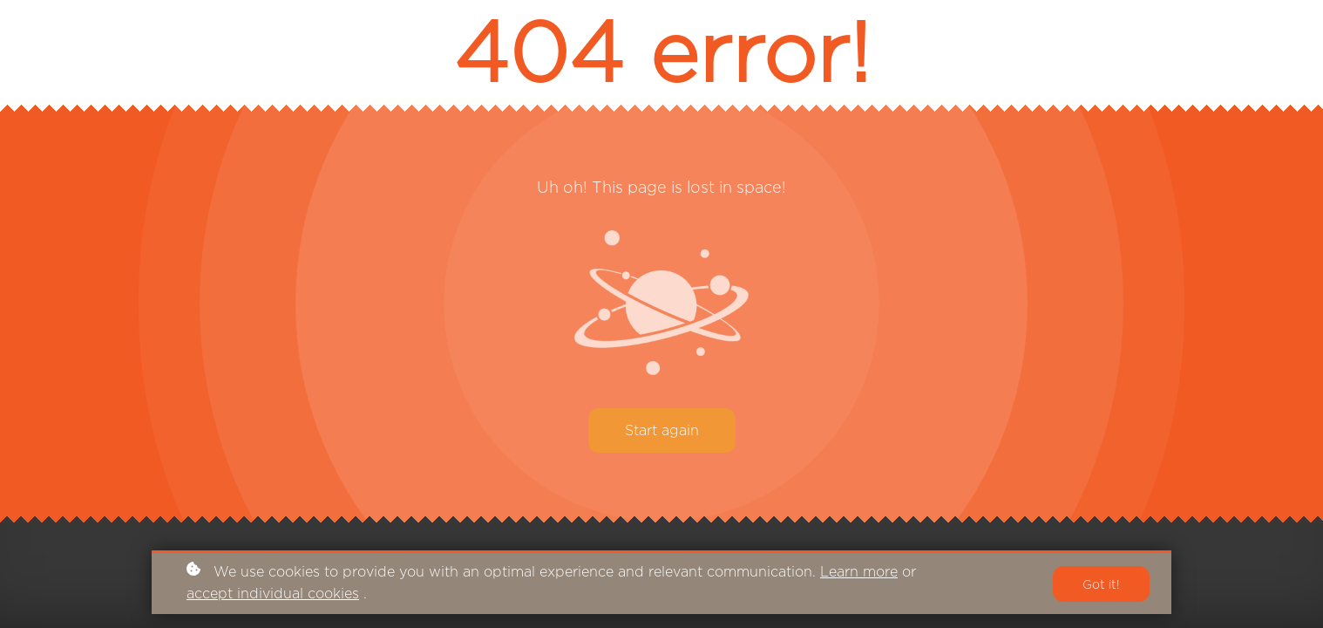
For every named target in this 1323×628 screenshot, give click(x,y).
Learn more (859, 571)
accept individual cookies (273, 593)
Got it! (1101, 583)
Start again (662, 430)
